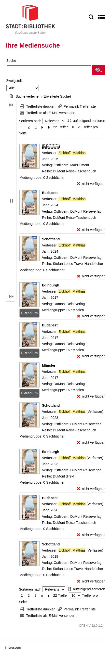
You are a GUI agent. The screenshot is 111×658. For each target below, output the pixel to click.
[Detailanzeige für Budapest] (50, 193)
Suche (11, 61)
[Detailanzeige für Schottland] (51, 147)
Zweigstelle (15, 81)
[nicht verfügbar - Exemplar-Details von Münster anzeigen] (91, 396)
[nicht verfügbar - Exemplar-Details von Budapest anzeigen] (91, 230)
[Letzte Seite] (49, 127)
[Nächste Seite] (42, 127)
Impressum (13, 647)
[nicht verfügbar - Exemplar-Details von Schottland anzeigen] (91, 184)
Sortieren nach (30, 121)
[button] (98, 70)
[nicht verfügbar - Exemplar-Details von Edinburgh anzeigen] (91, 316)
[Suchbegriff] (49, 70)
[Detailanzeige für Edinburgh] (50, 285)
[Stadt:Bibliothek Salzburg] (30, 19)
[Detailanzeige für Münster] (48, 365)
